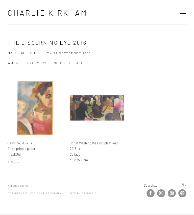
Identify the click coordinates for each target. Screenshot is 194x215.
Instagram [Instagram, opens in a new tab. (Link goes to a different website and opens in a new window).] (161, 193)
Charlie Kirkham (48, 12)
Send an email (182, 193)
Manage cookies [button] (18, 185)
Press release (68, 63)
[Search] (160, 185)
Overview (36, 63)
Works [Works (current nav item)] (14, 63)
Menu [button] (182, 12)
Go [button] (184, 184)
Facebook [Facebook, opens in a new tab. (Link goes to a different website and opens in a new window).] (151, 193)
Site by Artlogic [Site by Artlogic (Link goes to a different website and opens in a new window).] (83, 193)
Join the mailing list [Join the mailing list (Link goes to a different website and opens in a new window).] (172, 193)
